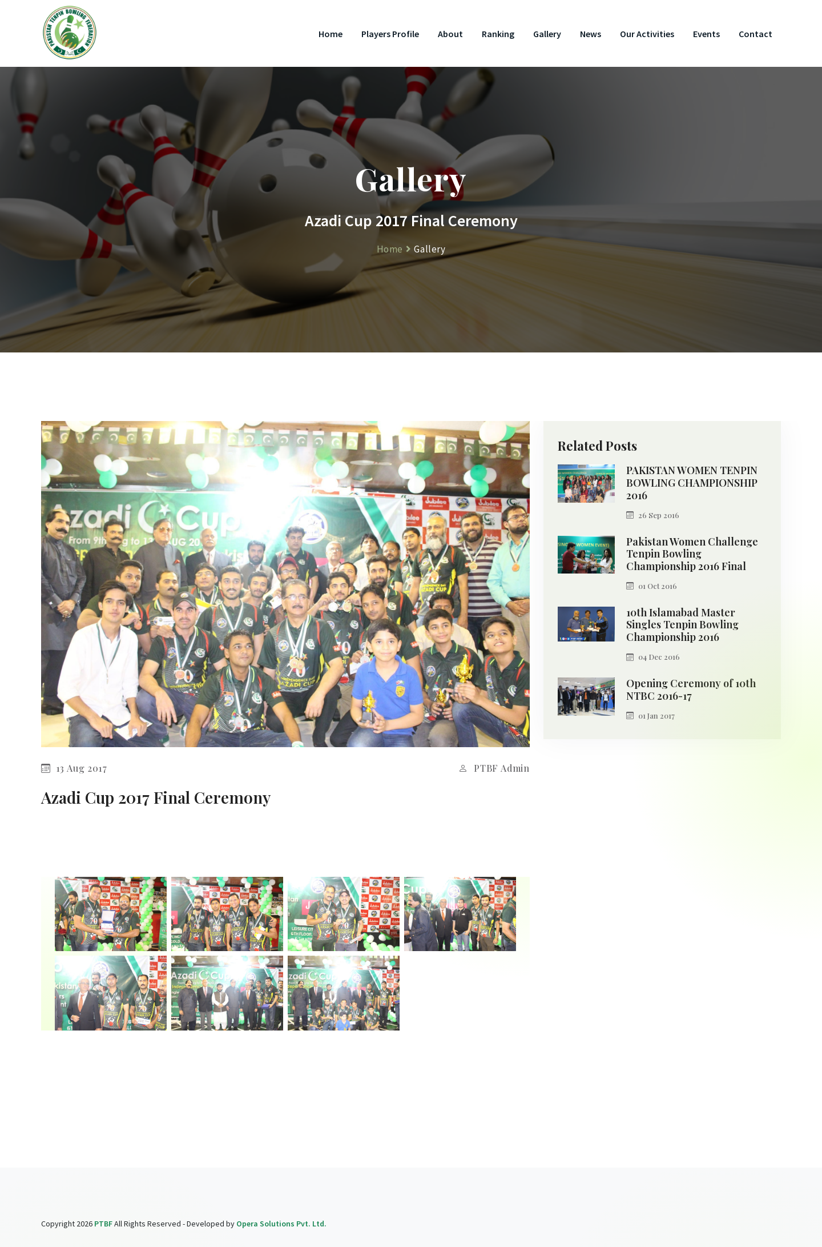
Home (330, 33)
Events (706, 33)
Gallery (547, 33)
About (450, 33)
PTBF (103, 1223)
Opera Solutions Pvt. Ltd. (281, 1223)
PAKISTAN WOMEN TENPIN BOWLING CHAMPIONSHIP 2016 (691, 483)
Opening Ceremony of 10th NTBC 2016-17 (691, 689)
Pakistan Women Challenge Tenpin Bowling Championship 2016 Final (692, 554)
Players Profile (390, 33)
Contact (755, 33)
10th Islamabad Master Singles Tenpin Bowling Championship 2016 (682, 625)
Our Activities (647, 33)
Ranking (498, 33)
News (590, 33)
